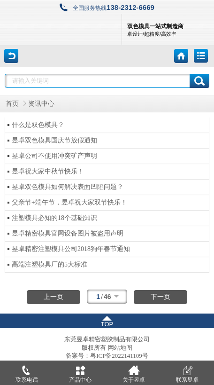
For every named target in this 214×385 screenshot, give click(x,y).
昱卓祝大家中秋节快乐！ (48, 171)
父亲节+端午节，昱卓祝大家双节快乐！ (69, 202)
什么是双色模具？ (38, 124)
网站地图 (120, 347)
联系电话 (26, 372)
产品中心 (80, 372)
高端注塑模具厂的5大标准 (49, 264)
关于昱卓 (133, 372)
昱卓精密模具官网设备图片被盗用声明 (67, 233)
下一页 (160, 296)
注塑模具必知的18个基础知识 (54, 217)
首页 (12, 103)
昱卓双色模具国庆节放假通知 (54, 140)
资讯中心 (41, 103)
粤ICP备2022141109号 (119, 355)
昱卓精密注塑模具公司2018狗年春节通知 (71, 248)
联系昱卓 (187, 372)
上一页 (53, 296)
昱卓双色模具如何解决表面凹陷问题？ (67, 186)
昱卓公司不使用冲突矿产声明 (54, 155)
